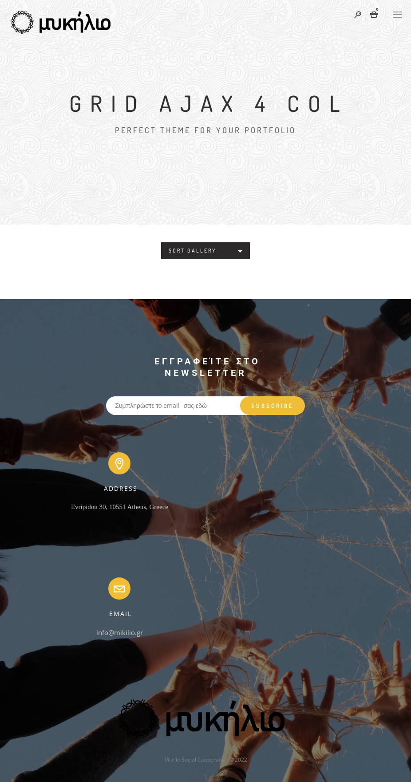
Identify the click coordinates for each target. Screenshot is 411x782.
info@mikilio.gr (119, 632)
